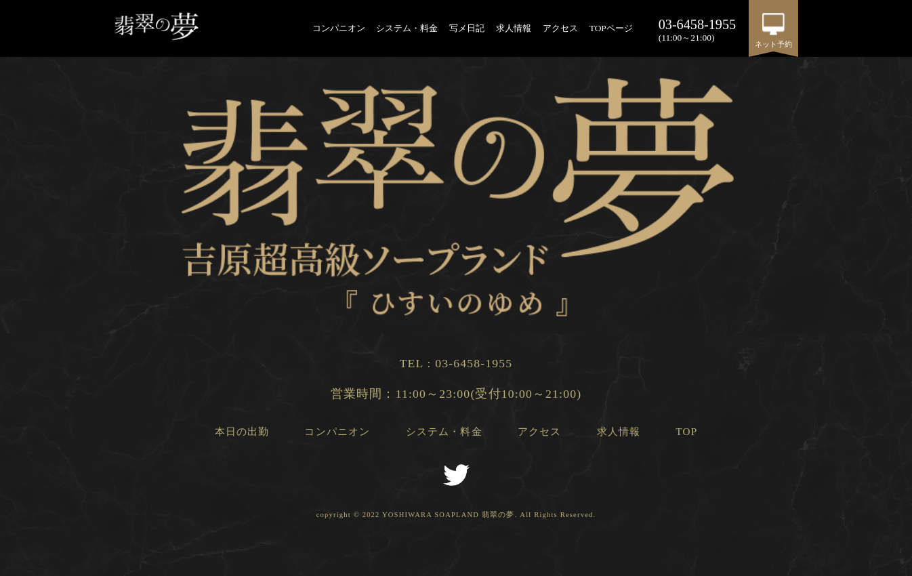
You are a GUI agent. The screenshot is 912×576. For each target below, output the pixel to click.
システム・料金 (407, 28)
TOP (686, 431)
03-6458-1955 (473, 363)
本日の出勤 (242, 431)
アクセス (560, 28)
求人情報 (513, 28)
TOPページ (611, 28)
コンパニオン (338, 28)
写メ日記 (466, 28)
